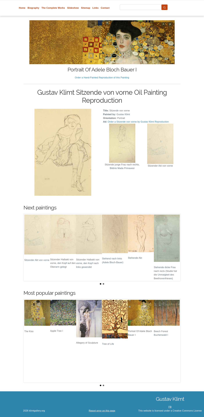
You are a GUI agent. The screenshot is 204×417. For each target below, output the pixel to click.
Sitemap (85, 8)
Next (176, 247)
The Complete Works (53, 8)
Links (95, 8)
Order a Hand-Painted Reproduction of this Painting (102, 77)
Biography (33, 8)
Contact (105, 8)
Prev (28, 247)
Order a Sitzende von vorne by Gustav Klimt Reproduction (138, 122)
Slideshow (73, 8)
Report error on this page (102, 410)
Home (22, 8)
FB (170, 407)
